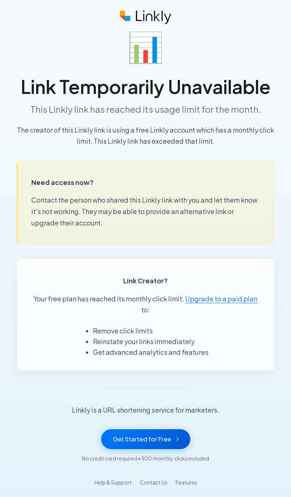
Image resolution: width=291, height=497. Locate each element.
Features (186, 482)
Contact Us (153, 482)
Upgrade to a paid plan (221, 298)
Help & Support (113, 482)
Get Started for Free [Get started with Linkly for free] (146, 439)
